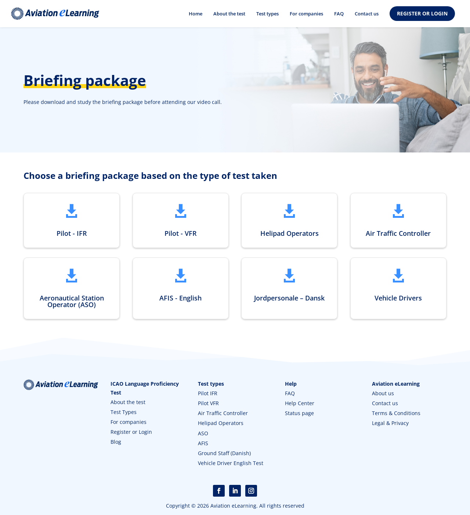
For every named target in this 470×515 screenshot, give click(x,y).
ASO (203, 434)
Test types (267, 13)
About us (383, 394)
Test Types (124, 412)
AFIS (203, 444)
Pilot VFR (208, 404)
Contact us (367, 13)
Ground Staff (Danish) (224, 454)
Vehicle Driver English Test (230, 464)
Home (195, 13)
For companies (306, 13)
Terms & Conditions (396, 414)
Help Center (299, 404)
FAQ (339, 13)
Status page (299, 414)
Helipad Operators (220, 423)
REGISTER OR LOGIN (422, 13)
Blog (116, 442)
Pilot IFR (207, 394)
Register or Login (131, 432)
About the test (229, 13)
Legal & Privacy (390, 423)
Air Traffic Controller (223, 414)
